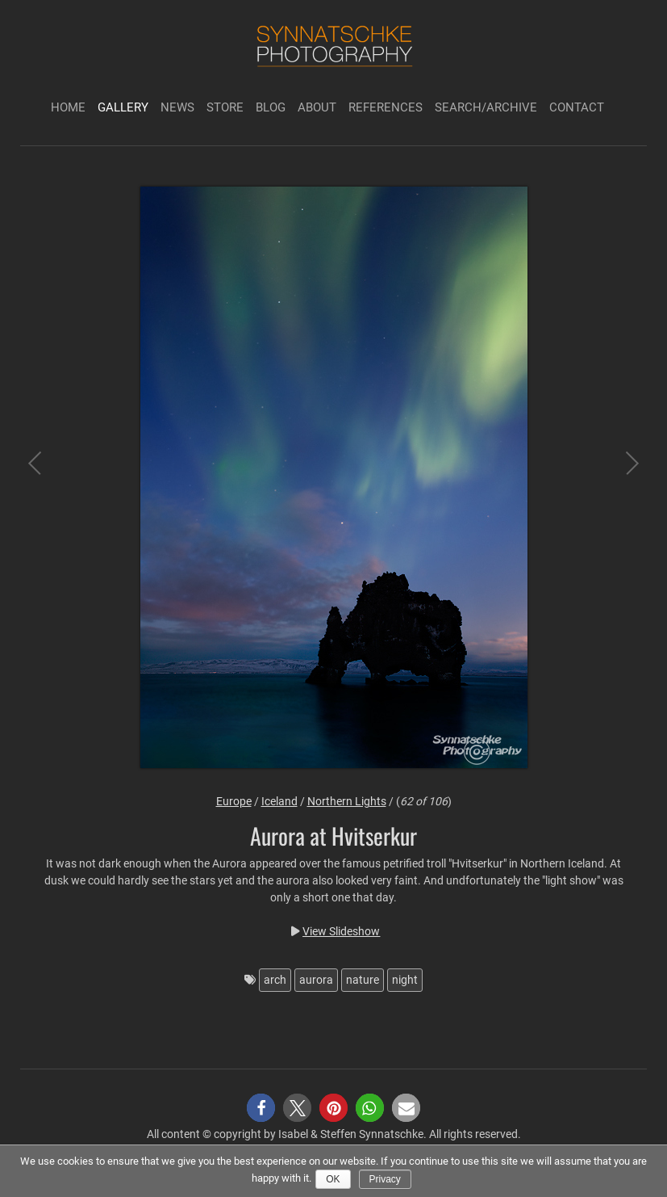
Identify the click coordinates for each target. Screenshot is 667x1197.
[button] (261, 1108)
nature (362, 979)
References (385, 107)
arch (275, 979)
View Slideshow (341, 931)
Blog (271, 107)
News (177, 107)
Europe (234, 801)
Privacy (385, 1179)
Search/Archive (486, 107)
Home (68, 107)
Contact (576, 107)
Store (225, 107)
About (317, 107)
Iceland (279, 801)
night (405, 979)
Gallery (123, 107)
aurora (316, 979)
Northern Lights (346, 801)
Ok (333, 1179)
